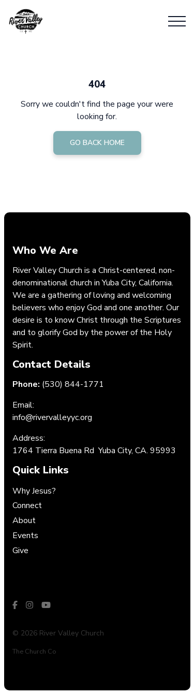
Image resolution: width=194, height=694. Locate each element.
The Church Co (34, 651)
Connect (27, 505)
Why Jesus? (34, 491)
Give (20, 550)
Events (25, 535)
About (24, 520)
